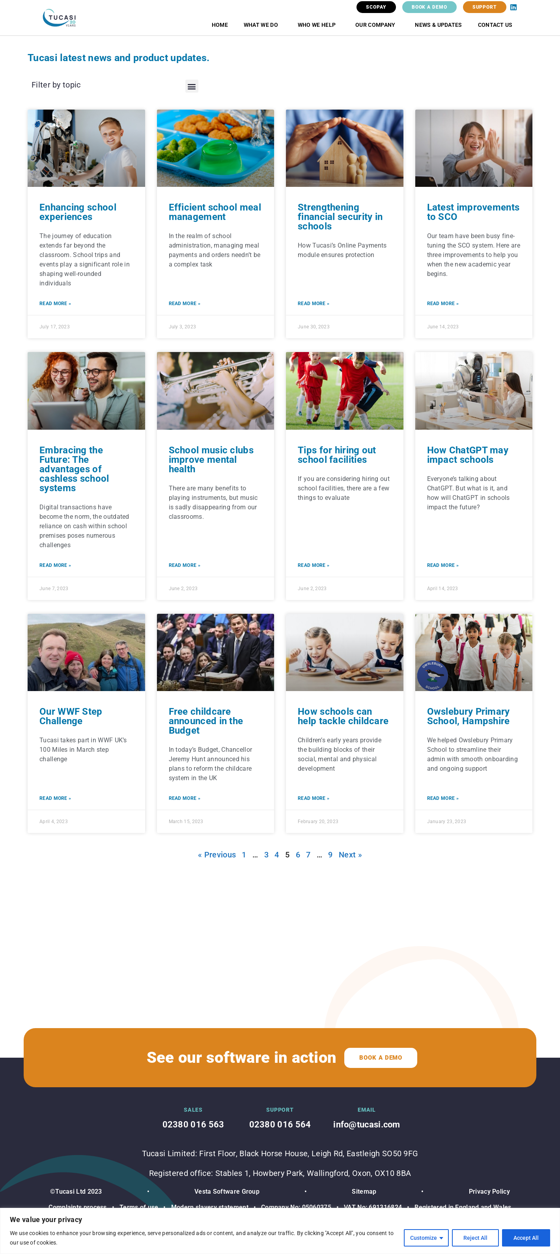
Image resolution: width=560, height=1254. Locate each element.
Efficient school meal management (215, 212)
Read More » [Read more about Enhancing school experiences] (55, 303)
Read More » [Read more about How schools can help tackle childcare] (313, 798)
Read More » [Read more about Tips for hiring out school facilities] (313, 565)
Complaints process (77, 1207)
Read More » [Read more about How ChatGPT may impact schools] (443, 565)
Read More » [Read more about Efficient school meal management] (184, 303)
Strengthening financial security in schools (340, 217)
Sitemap (364, 1191)
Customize (423, 1238)
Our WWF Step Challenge (71, 716)
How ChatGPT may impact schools (468, 455)
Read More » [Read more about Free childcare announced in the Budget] (184, 798)
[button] (191, 86)
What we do (263, 25)
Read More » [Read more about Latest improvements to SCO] (443, 303)
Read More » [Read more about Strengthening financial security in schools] (313, 303)
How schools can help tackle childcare (343, 716)
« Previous (217, 854)
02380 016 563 (193, 1124)
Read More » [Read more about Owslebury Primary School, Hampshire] (443, 798)
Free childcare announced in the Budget (206, 721)
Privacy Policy (489, 1191)
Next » (350, 854)
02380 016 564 (280, 1124)
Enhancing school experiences (77, 212)
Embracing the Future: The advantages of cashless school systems (74, 469)
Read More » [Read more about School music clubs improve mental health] (184, 565)
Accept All (526, 1238)
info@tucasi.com (366, 1124)
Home (220, 25)
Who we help (319, 25)
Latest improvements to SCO (473, 212)
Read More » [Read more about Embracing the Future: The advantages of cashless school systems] (55, 565)
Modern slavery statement (208, 1207)
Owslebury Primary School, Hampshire (468, 716)
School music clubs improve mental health (211, 460)
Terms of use (139, 1207)
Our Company (377, 25)
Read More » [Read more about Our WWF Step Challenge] (55, 798)
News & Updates (438, 25)
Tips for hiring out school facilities (337, 455)
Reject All (475, 1238)
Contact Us (495, 25)
